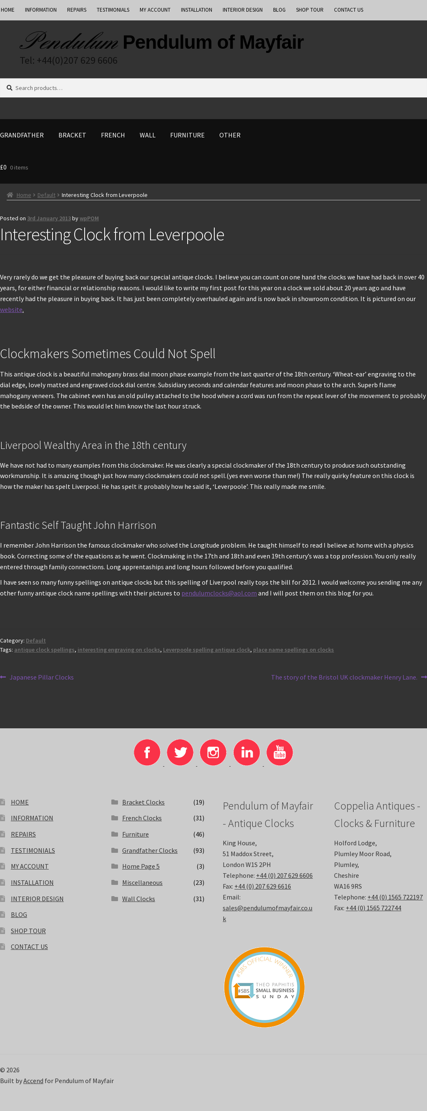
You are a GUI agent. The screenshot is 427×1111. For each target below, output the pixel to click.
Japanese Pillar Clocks (41, 677)
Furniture (187, 135)
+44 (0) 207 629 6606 (284, 875)
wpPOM (89, 218)
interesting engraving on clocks (119, 649)
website (11, 309)
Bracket (72, 135)
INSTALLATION (196, 9)
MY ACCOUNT (155, 9)
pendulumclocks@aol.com (219, 593)
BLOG (279, 9)
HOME (20, 802)
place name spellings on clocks (293, 649)
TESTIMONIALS (113, 9)
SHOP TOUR (310, 9)
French (113, 135)
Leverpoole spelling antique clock (206, 649)
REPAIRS (76, 9)
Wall (148, 135)
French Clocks (142, 818)
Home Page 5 (141, 866)
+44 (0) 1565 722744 (373, 908)
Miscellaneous (142, 882)
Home (24, 195)
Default (46, 195)
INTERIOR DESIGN (243, 9)
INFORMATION (41, 9)
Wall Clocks (138, 898)
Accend (33, 1080)
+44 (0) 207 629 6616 (262, 886)
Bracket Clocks (143, 802)
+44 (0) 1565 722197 (395, 897)
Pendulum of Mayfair (213, 42)
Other (230, 135)
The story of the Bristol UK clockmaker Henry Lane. (344, 677)
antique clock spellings (44, 649)
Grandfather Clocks (150, 850)
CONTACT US (348, 9)
